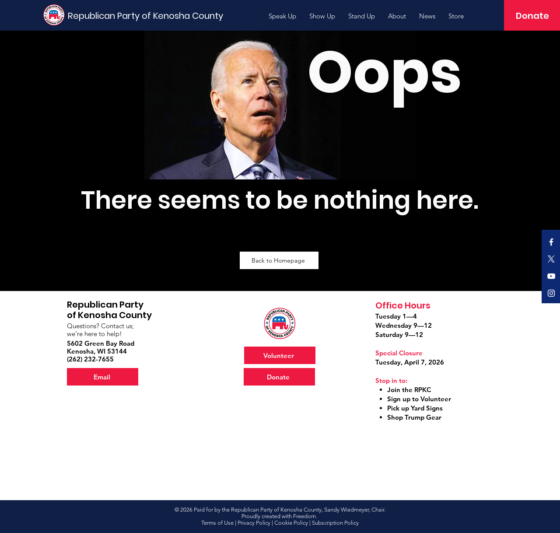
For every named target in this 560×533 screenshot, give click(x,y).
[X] (551, 259)
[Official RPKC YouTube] (551, 276)
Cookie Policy (291, 522)
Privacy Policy (254, 522)
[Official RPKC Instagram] (551, 293)
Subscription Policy (335, 522)
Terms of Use (217, 522)
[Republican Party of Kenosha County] (147, 15)
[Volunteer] (279, 355)
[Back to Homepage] (279, 260)
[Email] (102, 377)
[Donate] (532, 16)
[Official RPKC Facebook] (551, 242)
